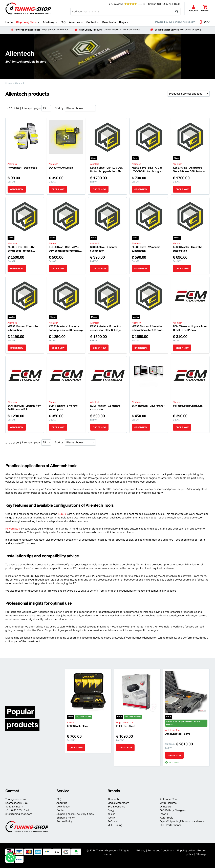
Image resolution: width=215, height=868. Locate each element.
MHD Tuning (115, 825)
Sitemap (201, 854)
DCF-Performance (171, 825)
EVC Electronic (116, 806)
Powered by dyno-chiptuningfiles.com (175, 21)
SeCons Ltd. (115, 821)
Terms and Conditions (161, 850)
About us (61, 802)
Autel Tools (166, 817)
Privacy (140, 850)
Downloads (63, 806)
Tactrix (111, 817)
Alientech (113, 799)
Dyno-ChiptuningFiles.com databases (182, 821)
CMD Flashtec (168, 802)
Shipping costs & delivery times (75, 814)
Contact (61, 810)
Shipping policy (185, 850)
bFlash (111, 814)
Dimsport (165, 806)
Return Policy (64, 821)
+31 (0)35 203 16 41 (168, 4)
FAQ (58, 799)
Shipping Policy (65, 817)
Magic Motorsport (118, 802)
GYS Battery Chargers (172, 810)
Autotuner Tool (169, 799)
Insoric (164, 814)
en (204, 22)
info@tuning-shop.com (18, 814)
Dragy (111, 810)
